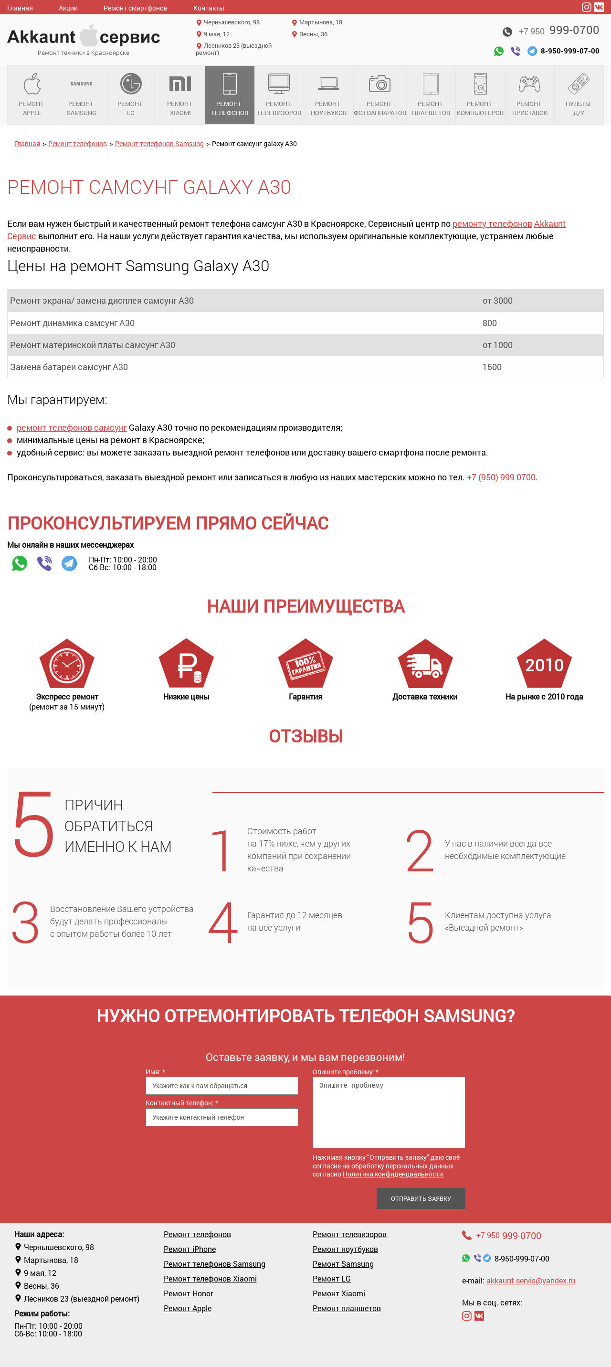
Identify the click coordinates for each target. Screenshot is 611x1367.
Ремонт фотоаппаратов (380, 95)
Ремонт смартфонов (136, 7)
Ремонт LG (131, 95)
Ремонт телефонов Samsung (159, 143)
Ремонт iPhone (190, 1249)
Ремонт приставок (530, 95)
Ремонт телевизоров (279, 95)
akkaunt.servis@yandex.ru (530, 1280)
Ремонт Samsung (81, 95)
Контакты (208, 7)
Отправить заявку (421, 1198)
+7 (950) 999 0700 (501, 477)
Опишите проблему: (346, 1071)
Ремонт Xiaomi (180, 95)
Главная (20, 7)
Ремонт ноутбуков (328, 95)
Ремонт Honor (188, 1293)
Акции (68, 7)
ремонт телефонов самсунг (72, 427)
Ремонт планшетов (431, 95)
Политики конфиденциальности (393, 1173)
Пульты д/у (579, 95)
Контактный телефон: (182, 1102)
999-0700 (559, 29)
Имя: (155, 1071)
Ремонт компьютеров (480, 95)
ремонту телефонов (492, 223)
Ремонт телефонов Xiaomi (210, 1278)
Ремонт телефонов (229, 95)
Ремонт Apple (32, 95)
